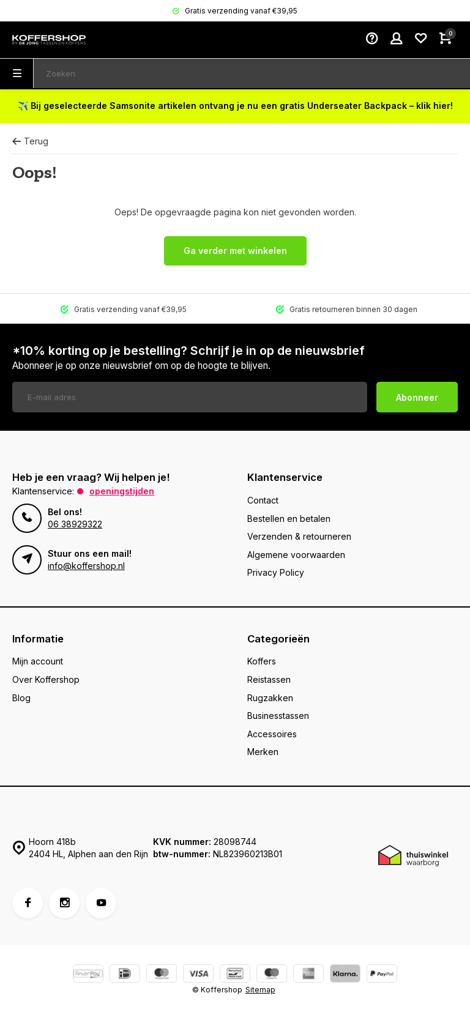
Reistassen (269, 679)
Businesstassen (278, 715)
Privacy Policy (275, 572)
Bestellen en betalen (288, 518)
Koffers (261, 661)
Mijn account (37, 661)
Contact (262, 500)
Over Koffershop (46, 679)
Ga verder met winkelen (235, 250)
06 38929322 (75, 524)
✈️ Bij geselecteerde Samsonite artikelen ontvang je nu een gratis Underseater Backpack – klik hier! (235, 105)
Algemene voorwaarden (296, 554)
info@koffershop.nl (86, 565)
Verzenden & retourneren (299, 536)
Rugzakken (270, 698)
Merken (262, 751)
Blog (21, 698)
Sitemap (260, 989)
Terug (30, 141)
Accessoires (272, 734)
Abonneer (417, 397)
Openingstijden (121, 491)
